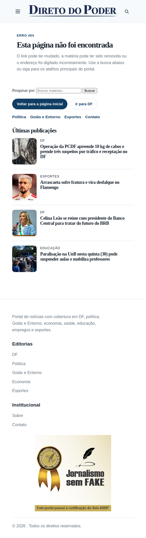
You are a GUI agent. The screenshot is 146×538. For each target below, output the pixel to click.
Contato (92, 117)
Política (19, 117)
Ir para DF (83, 104)
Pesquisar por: (23, 90)
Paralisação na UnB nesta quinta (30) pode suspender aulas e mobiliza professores (78, 256)
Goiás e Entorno (45, 117)
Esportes (72, 117)
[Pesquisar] (127, 11)
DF (42, 140)
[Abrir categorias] (17, 11)
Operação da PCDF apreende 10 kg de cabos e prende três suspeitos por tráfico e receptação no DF (83, 151)
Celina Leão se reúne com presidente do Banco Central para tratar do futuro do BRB (82, 221)
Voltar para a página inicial (40, 104)
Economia (21, 382)
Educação (50, 248)
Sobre (17, 415)
